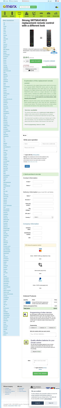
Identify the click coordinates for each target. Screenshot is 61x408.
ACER (5, 26)
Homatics (6, 124)
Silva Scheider (7, 249)
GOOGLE (6, 102)
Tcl (4, 274)
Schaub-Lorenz (7, 246)
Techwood (6, 285)
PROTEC (6, 225)
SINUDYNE (6, 253)
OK (4, 189)
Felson (5, 92)
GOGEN (5, 101)
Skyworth (6, 256)
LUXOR (5, 159)
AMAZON (6, 39)
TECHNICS (6, 278)
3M (4, 23)
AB (4, 24)
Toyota (5, 301)
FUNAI (5, 97)
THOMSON (6, 297)
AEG (5, 30)
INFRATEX (6, 136)
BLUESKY (6, 56)
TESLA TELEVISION (8, 294)
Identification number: (27, 233)
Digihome (6, 79)
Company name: (28, 228)
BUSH (5, 62)
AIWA (5, 31)
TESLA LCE (6, 292)
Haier (5, 109)
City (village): (28, 209)
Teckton (5, 276)
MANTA (5, 163)
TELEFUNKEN (7, 287)
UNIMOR (6, 311)
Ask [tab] (24, 135)
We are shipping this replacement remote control (49, 48)
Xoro (5, 331)
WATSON (6, 326)
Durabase (6, 81)
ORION (5, 202)
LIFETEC (6, 150)
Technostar (6, 283)
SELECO (6, 241)
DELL (5, 72)
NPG (5, 187)
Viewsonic (6, 320)
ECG (5, 85)
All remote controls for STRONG (49, 67)
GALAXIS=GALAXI (8, 99)
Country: (28, 217)
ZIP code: (28, 213)
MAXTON (6, 168)
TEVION (5, 295)
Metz (5, 171)
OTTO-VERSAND (8, 205)
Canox (5, 63)
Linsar (5, 152)
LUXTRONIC (6, 161)
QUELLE (6, 226)
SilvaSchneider (7, 251)
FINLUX (5, 95)
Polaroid (5, 216)
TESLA (5, 288)
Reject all (51, 403)
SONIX (5, 262)
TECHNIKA (6, 280)
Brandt (5, 58)
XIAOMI (5, 329)
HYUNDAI (6, 129)
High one (6, 116)
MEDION (6, 170)
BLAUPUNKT (7, 54)
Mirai (5, 173)
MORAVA (6, 177)
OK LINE (6, 191)
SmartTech (6, 260)
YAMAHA (6, 333)
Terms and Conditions (10, 391)
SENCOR (6, 242)
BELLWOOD (6, 49)
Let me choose (48, 398)
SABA (5, 232)
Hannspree (6, 111)
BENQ (5, 53)
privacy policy (36, 154)
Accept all (37, 403)
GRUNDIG (6, 108)
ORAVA (5, 200)
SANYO (5, 237)
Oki (4, 193)
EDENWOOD (7, 86)
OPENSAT (6, 194)
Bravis (5, 60)
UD (4, 306)
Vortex (5, 324)
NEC (5, 180)
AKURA (5, 35)
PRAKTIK (6, 218)
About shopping (22, 391)
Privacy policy (8, 389)
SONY (5, 264)
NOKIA (5, 184)
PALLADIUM (6, 209)
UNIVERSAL (6, 313)
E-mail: (28, 181)
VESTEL (5, 319)
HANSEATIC (6, 113)
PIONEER (6, 214)
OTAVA (5, 203)
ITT (4, 138)
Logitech (5, 157)
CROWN (6, 67)
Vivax (5, 322)
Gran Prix (6, 106)
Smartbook (6, 258)
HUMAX (5, 127)
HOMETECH (6, 125)
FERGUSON (6, 93)
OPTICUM (6, 196)
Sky (4, 255)
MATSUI (5, 166)
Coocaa (5, 65)
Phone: (28, 185)
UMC (5, 310)
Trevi (5, 303)
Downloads (21, 388)
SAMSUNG (6, 235)
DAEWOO (6, 69)
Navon (5, 179)
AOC (5, 42)
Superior (5, 269)
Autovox (5, 44)
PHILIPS (5, 212)
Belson (5, 51)
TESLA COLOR (7, 290)
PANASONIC (6, 210)
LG (4, 148)
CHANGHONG (7, 131)
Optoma (5, 198)
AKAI (5, 33)
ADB (5, 28)
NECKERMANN (7, 182)
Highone (5, 118)
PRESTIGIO (6, 219)
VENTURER (6, 317)
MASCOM (6, 164)
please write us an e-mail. (32, 161)
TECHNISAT (6, 281)
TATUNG (6, 272)
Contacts (7, 388)
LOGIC (5, 155)
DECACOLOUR (7, 70)
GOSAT (5, 104)
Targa (5, 271)
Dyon (5, 83)
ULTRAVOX (6, 308)
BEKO (5, 47)
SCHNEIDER (7, 248)
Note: (29, 360)
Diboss (5, 78)
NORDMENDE (7, 186)
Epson (5, 88)
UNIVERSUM (7, 315)
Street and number (28, 204)
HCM (5, 115)
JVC (4, 141)
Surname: (28, 199)
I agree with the (31, 154)
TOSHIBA (6, 299)
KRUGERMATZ (7, 147)
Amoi (5, 40)
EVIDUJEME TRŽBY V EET (14, 405)
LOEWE (5, 154)
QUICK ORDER (49, 61)
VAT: (29, 237)
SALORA (6, 233)
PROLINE (6, 221)
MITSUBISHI (6, 175)
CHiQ (5, 132)
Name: (28, 195)
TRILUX (5, 304)
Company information (31, 224)
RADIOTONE (7, 228)
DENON (5, 74)
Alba (5, 37)
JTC (4, 140)
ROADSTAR (6, 230)
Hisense (5, 120)
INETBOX (6, 134)
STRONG (6, 265)
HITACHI (6, 122)
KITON (5, 145)
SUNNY (5, 267)
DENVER (6, 76)
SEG (5, 239)
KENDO (5, 143)
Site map (21, 389)
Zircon (5, 334)
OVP (5, 207)
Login (50, 1)
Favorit (5, 90)
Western (5, 327)
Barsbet (5, 46)
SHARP (5, 244)
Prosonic (6, 223)
